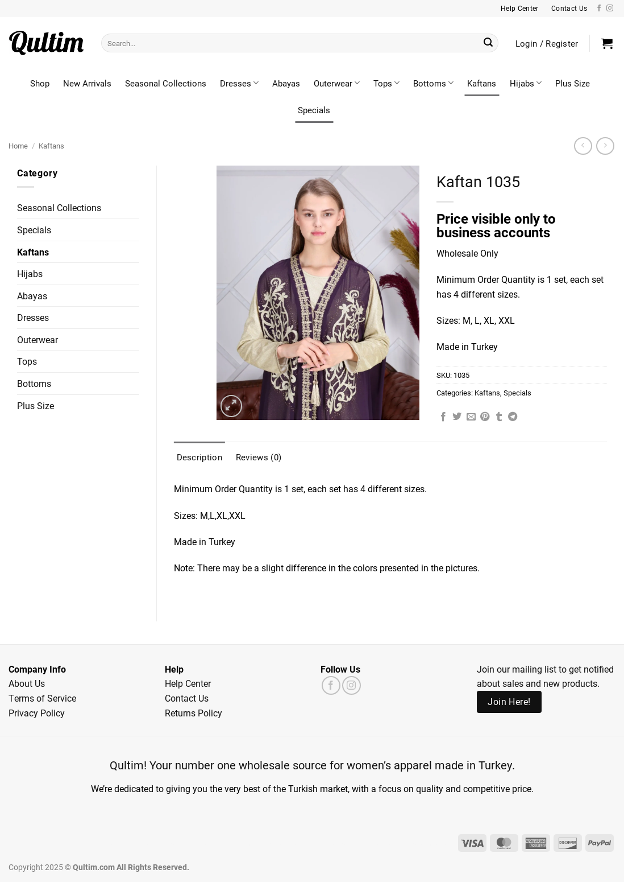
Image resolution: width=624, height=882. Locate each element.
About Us (27, 683)
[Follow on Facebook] (599, 9)
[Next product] (583, 146)
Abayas (286, 83)
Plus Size (572, 83)
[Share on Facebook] (443, 417)
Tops (386, 83)
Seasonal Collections (165, 83)
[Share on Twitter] (456, 417)
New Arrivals (87, 83)
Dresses (239, 83)
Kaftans (481, 83)
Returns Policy (193, 713)
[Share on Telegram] (512, 417)
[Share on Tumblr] (499, 417)
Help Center (188, 683)
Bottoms (433, 83)
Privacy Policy (37, 713)
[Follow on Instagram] (609, 9)
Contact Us (187, 698)
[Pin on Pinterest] (484, 417)
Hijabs (526, 83)
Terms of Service (42, 698)
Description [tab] (199, 457)
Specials (314, 110)
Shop (39, 83)
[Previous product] (605, 146)
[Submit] (488, 43)
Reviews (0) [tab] (258, 457)
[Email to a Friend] (471, 417)
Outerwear (337, 83)
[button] (607, 43)
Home (18, 145)
